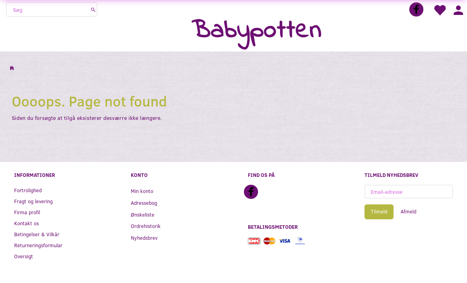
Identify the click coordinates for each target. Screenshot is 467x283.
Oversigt (23, 256)
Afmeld (408, 211)
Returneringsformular (38, 245)
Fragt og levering (33, 201)
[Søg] (93, 9)
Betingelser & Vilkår (36, 234)
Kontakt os (26, 223)
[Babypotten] (256, 31)
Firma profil (27, 212)
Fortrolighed (28, 190)
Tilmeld (379, 211)
